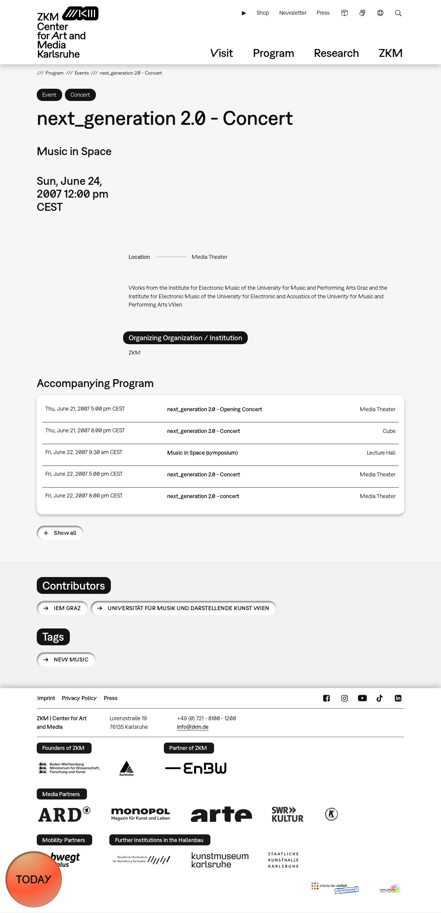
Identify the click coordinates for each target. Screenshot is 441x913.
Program (273, 52)
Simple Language (344, 13)
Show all (65, 533)
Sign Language (362, 13)
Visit (221, 52)
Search (398, 13)
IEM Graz (67, 608)
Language (380, 13)
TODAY (34, 879)
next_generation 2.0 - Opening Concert (214, 409)
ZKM (391, 52)
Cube (389, 431)
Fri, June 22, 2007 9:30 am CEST (84, 452)
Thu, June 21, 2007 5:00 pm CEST (85, 408)
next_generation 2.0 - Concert (203, 431)
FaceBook (326, 698)
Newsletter (293, 12)
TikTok (380, 698)
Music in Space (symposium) (202, 452)
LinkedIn (398, 698)
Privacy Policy (79, 698)
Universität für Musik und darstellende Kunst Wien (189, 608)
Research (336, 52)
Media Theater (210, 257)
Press (323, 12)
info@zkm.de (193, 727)
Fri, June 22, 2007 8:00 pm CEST (84, 495)
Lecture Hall (381, 452)
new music (71, 659)
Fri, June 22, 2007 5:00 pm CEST (84, 474)
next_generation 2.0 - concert (203, 496)
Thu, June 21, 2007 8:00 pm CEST (85, 430)
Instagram (344, 698)
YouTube (362, 698)
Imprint (46, 698)
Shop (263, 12)
